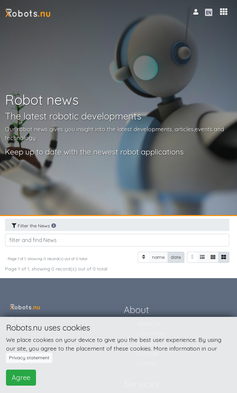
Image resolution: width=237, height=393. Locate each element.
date (176, 257)
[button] (224, 12)
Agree (21, 377)
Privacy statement (29, 358)
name (158, 257)
